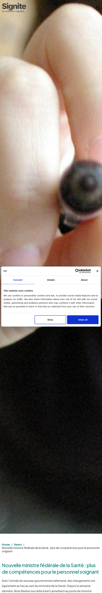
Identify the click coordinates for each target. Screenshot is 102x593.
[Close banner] (97, 271)
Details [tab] (51, 280)
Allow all (82, 319)
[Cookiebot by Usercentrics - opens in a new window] (77, 271)
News (18, 544)
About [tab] (84, 280)
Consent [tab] (17, 280)
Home (6, 544)
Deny (50, 319)
